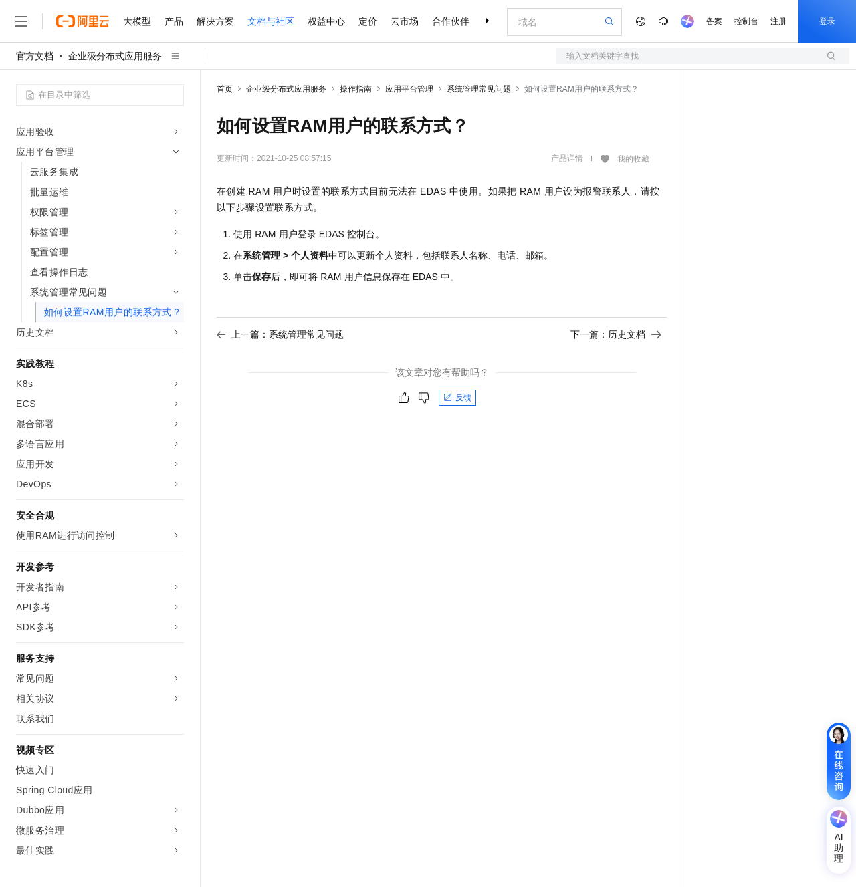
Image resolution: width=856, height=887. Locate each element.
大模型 (137, 21)
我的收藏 (633, 159)
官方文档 (35, 56)
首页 (225, 89)
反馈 (457, 397)
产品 (174, 21)
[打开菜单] (21, 21)
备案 (714, 21)
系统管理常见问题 (479, 89)
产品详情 (567, 158)
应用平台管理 (409, 89)
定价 (367, 21)
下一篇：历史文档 (615, 334)
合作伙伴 (450, 21)
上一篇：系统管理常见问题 (280, 334)
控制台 (746, 21)
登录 (827, 21)
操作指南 (356, 89)
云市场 (405, 21)
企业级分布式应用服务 (115, 56)
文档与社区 (270, 21)
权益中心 (326, 21)
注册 (778, 21)
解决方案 (215, 21)
